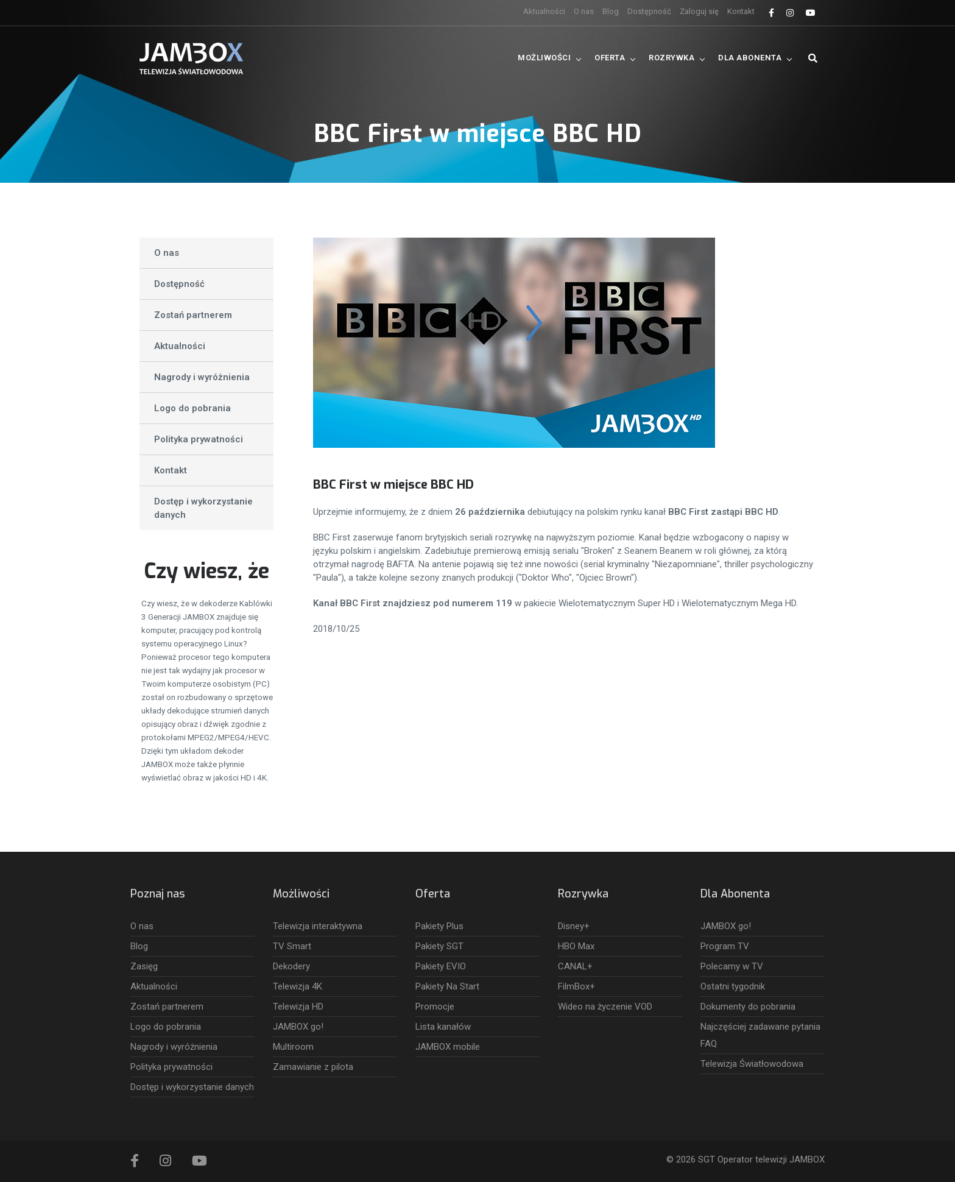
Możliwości (544, 57)
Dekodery (291, 966)
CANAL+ (575, 966)
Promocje (434, 1006)
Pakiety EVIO (440, 966)
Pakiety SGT (439, 946)
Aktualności (544, 11)
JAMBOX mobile (447, 1046)
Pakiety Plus (439, 926)
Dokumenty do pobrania (747, 1006)
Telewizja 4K (297, 986)
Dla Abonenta (749, 57)
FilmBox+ (576, 986)
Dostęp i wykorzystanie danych (203, 508)
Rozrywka (671, 57)
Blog (610, 11)
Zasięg (144, 966)
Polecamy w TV (731, 966)
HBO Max (576, 946)
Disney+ (574, 926)
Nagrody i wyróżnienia (202, 377)
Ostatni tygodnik (732, 986)
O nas (584, 11)
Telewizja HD (298, 1006)
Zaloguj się (699, 11)
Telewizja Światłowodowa (751, 1063)
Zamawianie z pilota (313, 1066)
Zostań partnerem (193, 315)
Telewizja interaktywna (317, 926)
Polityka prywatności (198, 439)
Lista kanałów (443, 1026)
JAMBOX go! (298, 1026)
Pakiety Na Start (447, 986)
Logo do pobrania (192, 408)
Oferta (609, 57)
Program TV (724, 946)
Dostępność (649, 11)
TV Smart (292, 946)
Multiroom (293, 1046)
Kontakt (741, 11)
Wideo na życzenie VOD (605, 1006)
